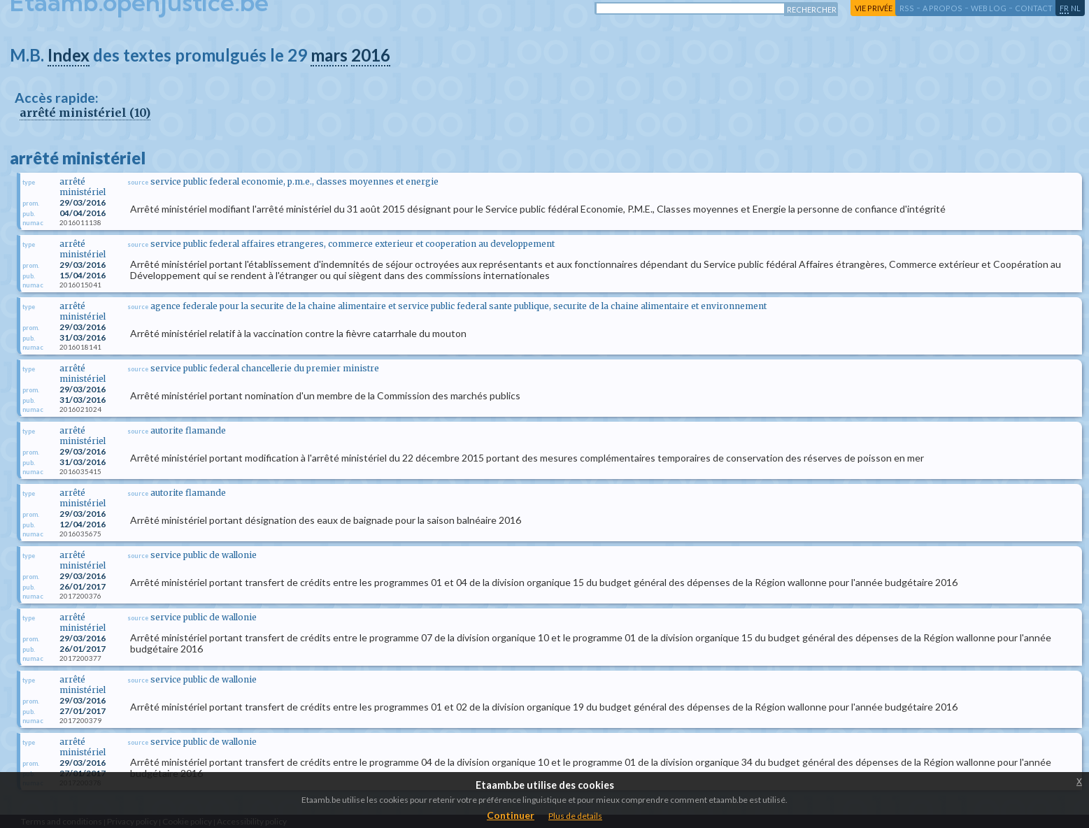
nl (1076, 8)
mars (329, 55)
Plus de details (575, 816)
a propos (942, 8)
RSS (906, 8)
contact (1034, 8)
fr (1064, 8)
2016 (370, 55)
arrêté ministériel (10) (85, 113)
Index (69, 55)
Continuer (510, 815)
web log (988, 8)
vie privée (873, 8)
